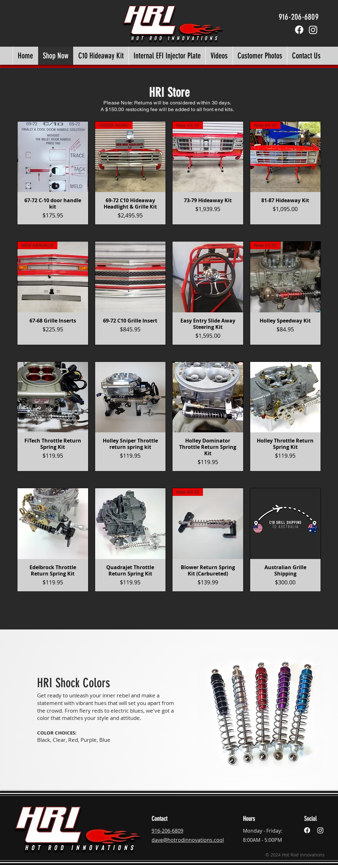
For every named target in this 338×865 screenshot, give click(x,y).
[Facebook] (299, 29)
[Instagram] (313, 29)
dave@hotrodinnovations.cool (188, 839)
